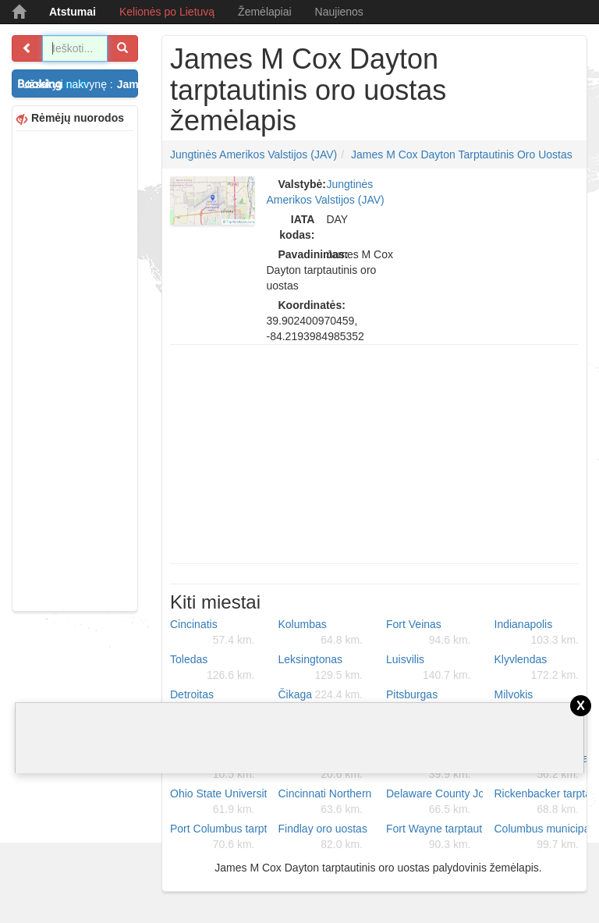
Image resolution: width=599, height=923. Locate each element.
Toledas (212, 668)
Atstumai (72, 11)
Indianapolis (537, 633)
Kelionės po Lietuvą (166, 11)
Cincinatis (212, 633)
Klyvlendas (537, 668)
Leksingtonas (320, 668)
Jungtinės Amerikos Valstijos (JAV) (253, 154)
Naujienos (339, 11)
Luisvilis (428, 668)
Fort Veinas (428, 633)
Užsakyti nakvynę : (80, 84)
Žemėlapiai (264, 11)
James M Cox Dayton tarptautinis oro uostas (461, 154)
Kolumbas (320, 633)
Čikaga (320, 694)
